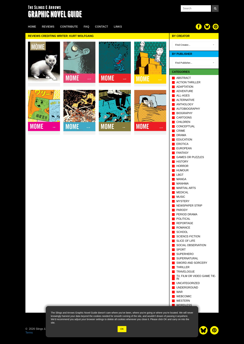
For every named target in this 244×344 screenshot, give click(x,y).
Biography (184, 113)
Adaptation (184, 86)
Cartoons (184, 117)
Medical (182, 192)
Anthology (184, 104)
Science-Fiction (188, 236)
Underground (187, 287)
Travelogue (185, 271)
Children (183, 122)
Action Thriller (188, 82)
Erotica (182, 144)
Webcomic (184, 296)
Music (180, 196)
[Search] (215, 8)
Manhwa (182, 183)
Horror (182, 166)
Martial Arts (186, 188)
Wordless (184, 305)
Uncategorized (188, 283)
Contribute (69, 26)
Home (32, 26)
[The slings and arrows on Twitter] (207, 27)
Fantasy (182, 152)
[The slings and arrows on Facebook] (199, 27)
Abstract (183, 78)
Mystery (182, 201)
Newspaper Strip (189, 205)
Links (118, 26)
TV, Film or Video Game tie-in (196, 277)
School (182, 232)
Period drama (186, 214)
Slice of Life (185, 240)
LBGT (180, 174)
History (182, 161)
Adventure (184, 91)
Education (184, 139)
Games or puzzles (190, 157)
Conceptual (185, 126)
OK (122, 329)
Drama (181, 135)
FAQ (86, 26)
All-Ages (183, 95)
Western (183, 300)
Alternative (185, 100)
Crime (180, 130)
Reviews (48, 26)
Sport (181, 249)
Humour (182, 170)
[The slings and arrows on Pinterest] (216, 27)
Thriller (182, 267)
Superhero (185, 254)
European (184, 148)
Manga (181, 179)
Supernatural (187, 258)
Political (183, 218)
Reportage (184, 223)
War (179, 292)
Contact (101, 26)
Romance (183, 227)
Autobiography (188, 108)
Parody (182, 210)
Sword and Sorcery (191, 262)
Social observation (191, 245)
